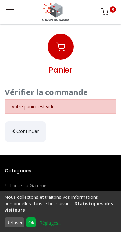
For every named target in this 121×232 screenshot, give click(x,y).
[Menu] (10, 11)
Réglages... (50, 223)
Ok (31, 222)
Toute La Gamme (27, 185)
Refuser (14, 222)
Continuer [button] (25, 131)
